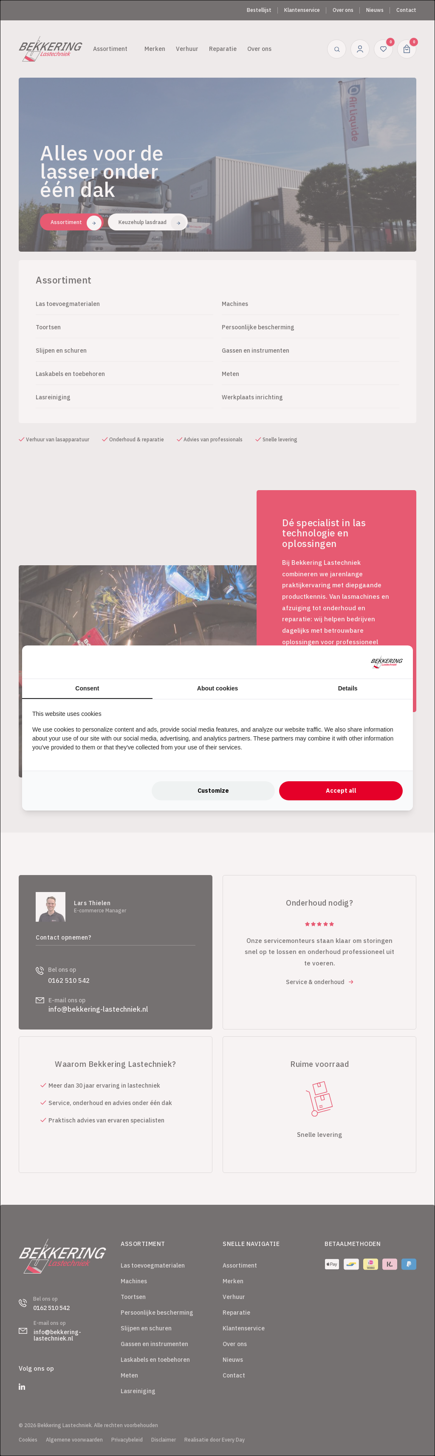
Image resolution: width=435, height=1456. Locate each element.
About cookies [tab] (217, 688)
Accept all (341, 790)
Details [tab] (348, 688)
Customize (213, 790)
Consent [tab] (87, 688)
